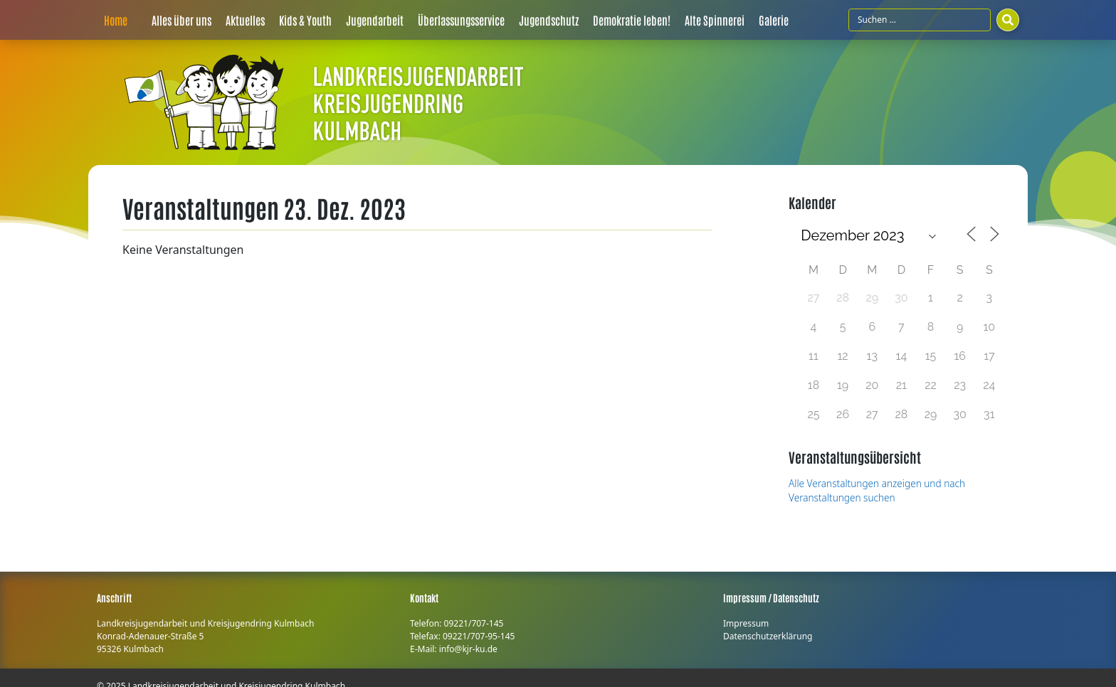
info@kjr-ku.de (468, 649)
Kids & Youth (305, 20)
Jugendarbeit (375, 20)
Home (115, 20)
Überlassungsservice (461, 20)
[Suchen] (1007, 20)
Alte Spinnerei (714, 20)
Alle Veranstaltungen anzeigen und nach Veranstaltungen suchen (877, 490)
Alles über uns (181, 20)
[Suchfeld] (919, 20)
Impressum (746, 623)
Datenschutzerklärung (767, 636)
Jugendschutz (549, 20)
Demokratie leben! (631, 20)
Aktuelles (245, 20)
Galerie (774, 20)
